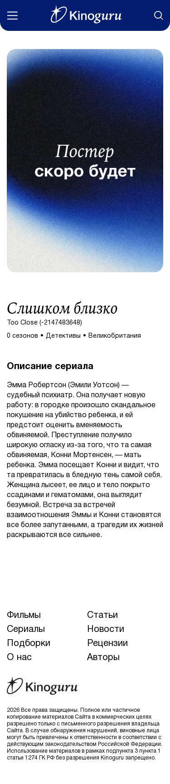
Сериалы (26, 630)
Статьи (102, 615)
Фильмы (24, 615)
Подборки (28, 644)
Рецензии (107, 644)
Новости (105, 630)
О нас (19, 658)
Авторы (103, 658)
